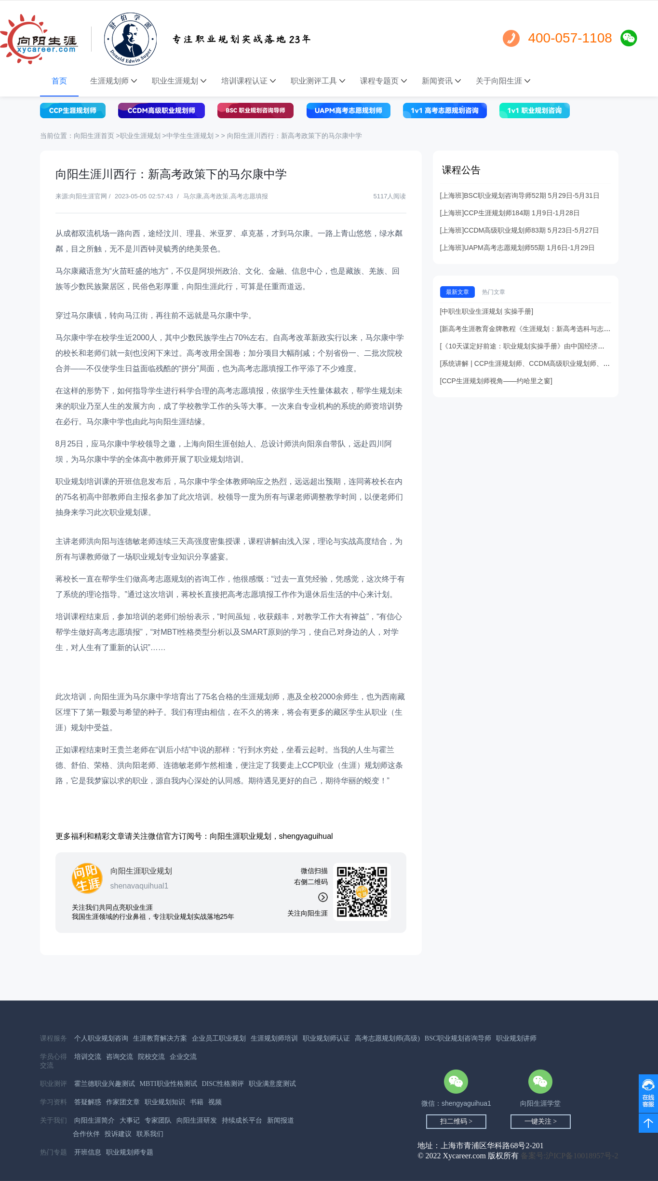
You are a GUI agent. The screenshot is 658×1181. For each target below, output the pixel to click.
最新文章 (457, 292)
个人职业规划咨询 (101, 1038)
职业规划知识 (165, 1102)
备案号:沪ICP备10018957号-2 (569, 1156)
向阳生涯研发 (196, 1120)
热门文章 (493, 292)
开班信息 (87, 1152)
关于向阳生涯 (503, 81)
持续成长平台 (242, 1120)
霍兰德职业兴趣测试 (104, 1083)
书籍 (196, 1102)
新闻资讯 (441, 81)
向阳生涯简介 (94, 1120)
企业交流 (183, 1056)
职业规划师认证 (326, 1038)
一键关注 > (540, 1121)
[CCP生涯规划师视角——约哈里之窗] (496, 381)
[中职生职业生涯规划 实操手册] (487, 311)
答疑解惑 (87, 1102)
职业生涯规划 (179, 81)
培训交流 (87, 1056)
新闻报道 (280, 1120)
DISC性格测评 (223, 1083)
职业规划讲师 (516, 1038)
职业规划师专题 (129, 1152)
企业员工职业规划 (219, 1038)
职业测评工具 (318, 81)
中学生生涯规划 (190, 135)
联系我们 (149, 1134)
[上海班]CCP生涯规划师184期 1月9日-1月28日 (510, 213)
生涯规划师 (113, 81)
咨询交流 (119, 1056)
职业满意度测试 (272, 1083)
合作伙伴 (86, 1134)
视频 (215, 1102)
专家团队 (158, 1120)
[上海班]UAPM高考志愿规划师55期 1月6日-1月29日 (517, 247)
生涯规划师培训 (274, 1038)
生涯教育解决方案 (160, 1038)
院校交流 (151, 1056)
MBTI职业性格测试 (168, 1083)
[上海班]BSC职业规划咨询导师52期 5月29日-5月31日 (520, 195)
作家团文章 (123, 1102)
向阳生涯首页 (95, 135)
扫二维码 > (456, 1121)
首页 (59, 81)
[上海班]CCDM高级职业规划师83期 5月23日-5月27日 (520, 230)
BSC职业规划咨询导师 (458, 1038)
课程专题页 (383, 81)
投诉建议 (118, 1134)
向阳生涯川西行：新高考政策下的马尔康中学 (294, 135)
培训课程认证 (248, 81)
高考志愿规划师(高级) (387, 1038)
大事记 (130, 1120)
